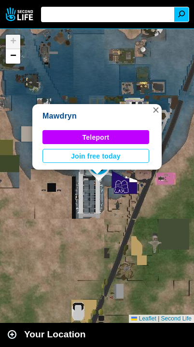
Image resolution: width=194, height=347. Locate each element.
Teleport (96, 137)
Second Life (20, 14)
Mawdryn (59, 116)
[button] (156, 110)
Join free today (96, 156)
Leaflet (143, 318)
